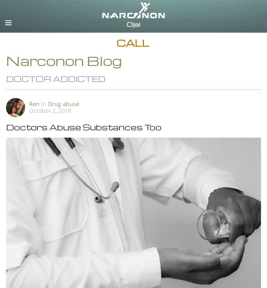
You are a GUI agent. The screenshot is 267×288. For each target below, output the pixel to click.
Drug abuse (63, 104)
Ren (34, 104)
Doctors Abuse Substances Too (83, 127)
